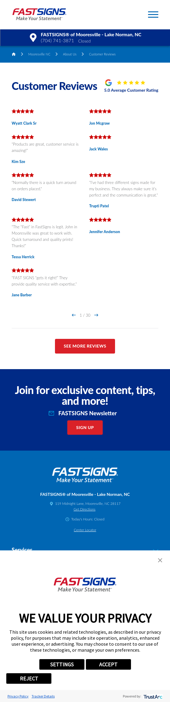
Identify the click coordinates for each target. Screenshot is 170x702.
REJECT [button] (29, 678)
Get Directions (85, 509)
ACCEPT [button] (108, 664)
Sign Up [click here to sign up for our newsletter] (85, 427)
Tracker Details (43, 696)
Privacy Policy (18, 696)
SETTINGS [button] (62, 664)
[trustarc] (152, 696)
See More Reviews (85, 345)
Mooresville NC (39, 54)
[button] (153, 14)
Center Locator (85, 530)
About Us (70, 54)
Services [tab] (85, 550)
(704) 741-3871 (57, 40)
